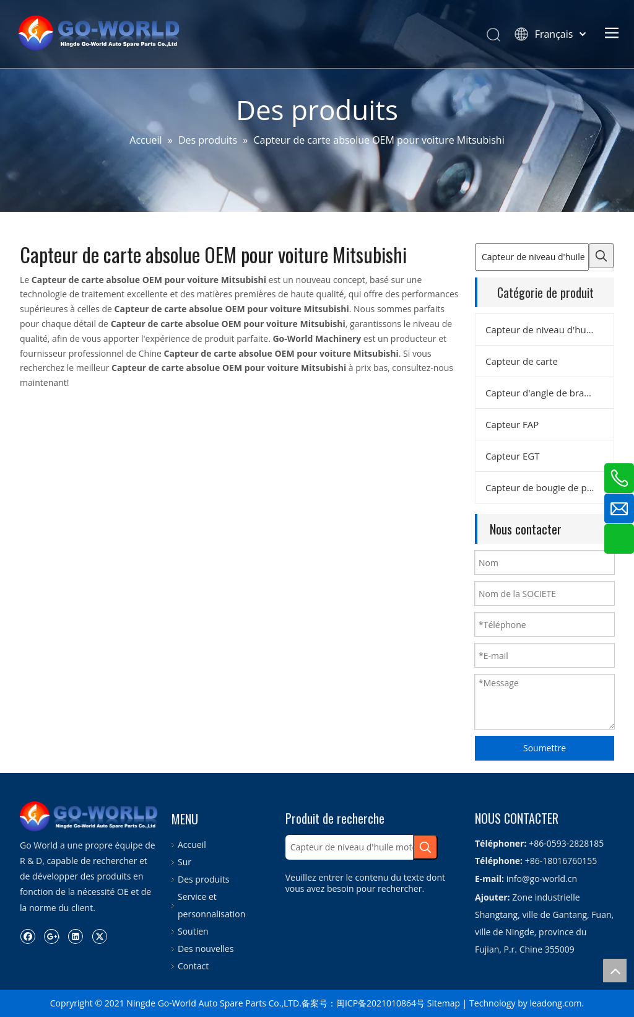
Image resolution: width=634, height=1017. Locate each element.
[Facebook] (27, 936)
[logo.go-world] (89, 816)
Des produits (203, 879)
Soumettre (544, 748)
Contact (193, 966)
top (615, 970)
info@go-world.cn (541, 878)
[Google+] (51, 936)
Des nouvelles (205, 948)
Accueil (192, 844)
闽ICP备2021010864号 (380, 1003)
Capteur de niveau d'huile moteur (549, 329)
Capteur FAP (512, 424)
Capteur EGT (512, 456)
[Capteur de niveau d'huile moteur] (532, 257)
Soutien (193, 931)
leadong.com (555, 1003)
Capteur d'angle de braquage (548, 392)
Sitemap (443, 1003)
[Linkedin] (75, 936)
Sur (184, 862)
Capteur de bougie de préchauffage (549, 487)
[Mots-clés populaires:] (601, 255)
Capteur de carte (521, 361)
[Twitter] (99, 936)
